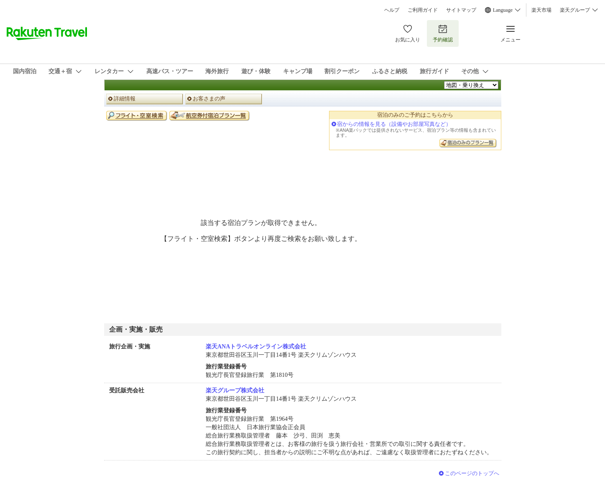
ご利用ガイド (423, 10)
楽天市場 (541, 10)
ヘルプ (391, 10)
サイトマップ (461, 10)
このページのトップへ (472, 473)
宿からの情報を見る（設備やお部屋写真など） (394, 124)
